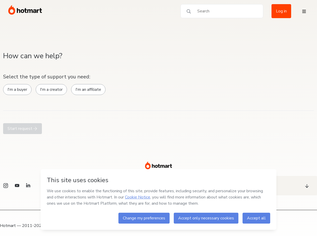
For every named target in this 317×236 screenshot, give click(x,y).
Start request (22, 128)
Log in (281, 11)
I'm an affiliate (88, 89)
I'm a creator (51, 89)
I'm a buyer (17, 89)
